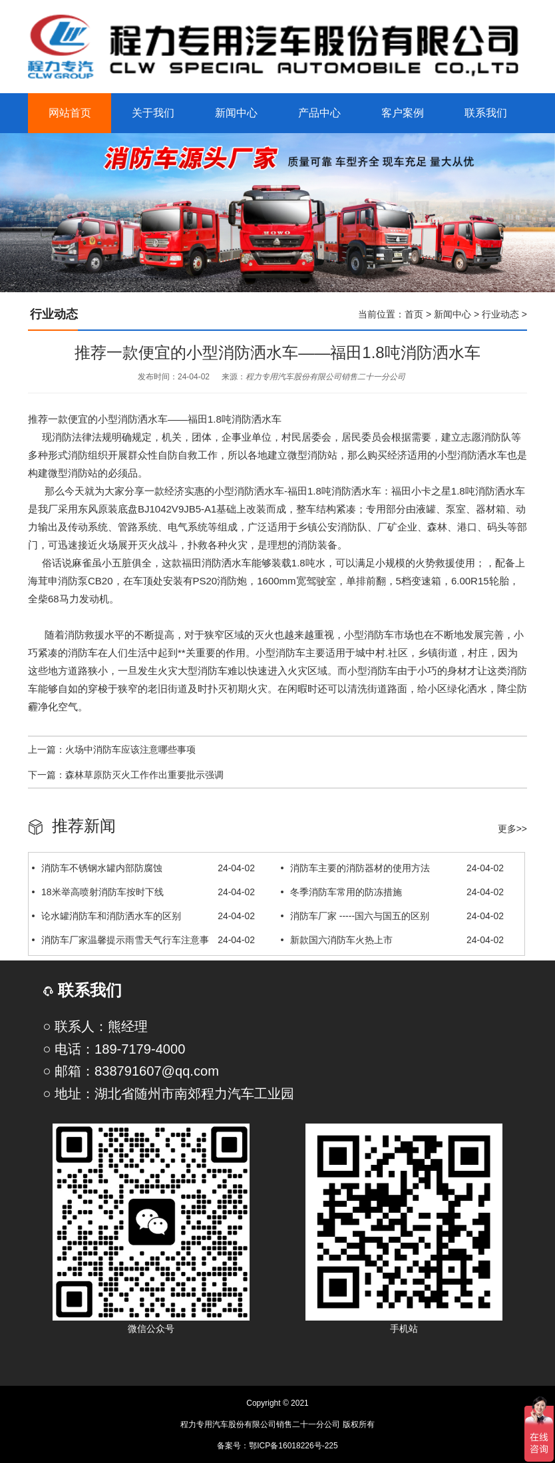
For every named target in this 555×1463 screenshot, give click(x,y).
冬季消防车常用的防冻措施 (392, 892)
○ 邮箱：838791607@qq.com (131, 1071)
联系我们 (82, 990)
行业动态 (500, 314)
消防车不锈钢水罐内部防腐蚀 (143, 868)
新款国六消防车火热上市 (392, 940)
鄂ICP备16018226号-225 (293, 1445)
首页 (414, 314)
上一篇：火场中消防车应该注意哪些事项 (112, 749)
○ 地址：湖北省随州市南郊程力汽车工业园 (168, 1093)
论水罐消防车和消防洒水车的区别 (143, 916)
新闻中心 (452, 314)
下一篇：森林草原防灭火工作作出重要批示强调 (126, 774)
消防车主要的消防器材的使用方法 (392, 868)
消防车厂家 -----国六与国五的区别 (392, 916)
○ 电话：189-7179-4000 (114, 1049)
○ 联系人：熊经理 (95, 1026)
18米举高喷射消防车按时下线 (143, 892)
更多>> (512, 828)
